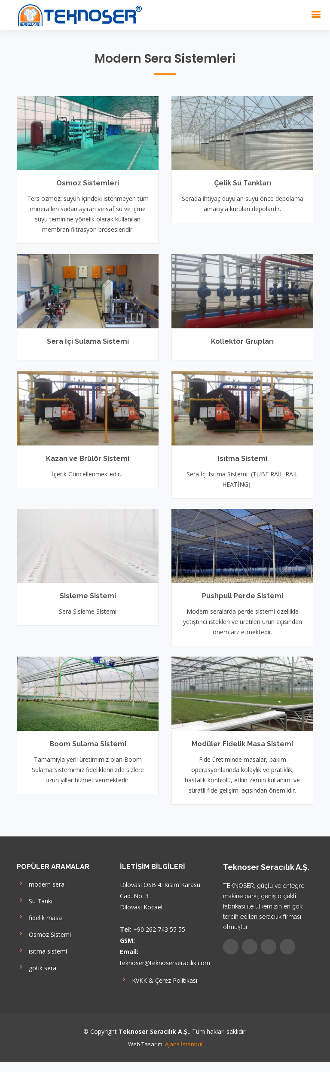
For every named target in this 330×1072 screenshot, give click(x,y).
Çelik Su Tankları (242, 183)
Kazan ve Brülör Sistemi (87, 458)
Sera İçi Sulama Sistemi (88, 341)
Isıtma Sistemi (242, 458)
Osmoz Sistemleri (87, 183)
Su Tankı (34, 900)
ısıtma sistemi (42, 950)
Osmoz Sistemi (44, 934)
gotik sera (36, 967)
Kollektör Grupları (242, 341)
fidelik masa (39, 917)
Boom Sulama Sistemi (87, 744)
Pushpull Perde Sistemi (242, 596)
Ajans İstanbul (183, 1044)
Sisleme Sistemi (88, 596)
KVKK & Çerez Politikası (158, 979)
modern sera (40, 883)
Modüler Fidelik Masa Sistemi (242, 744)
